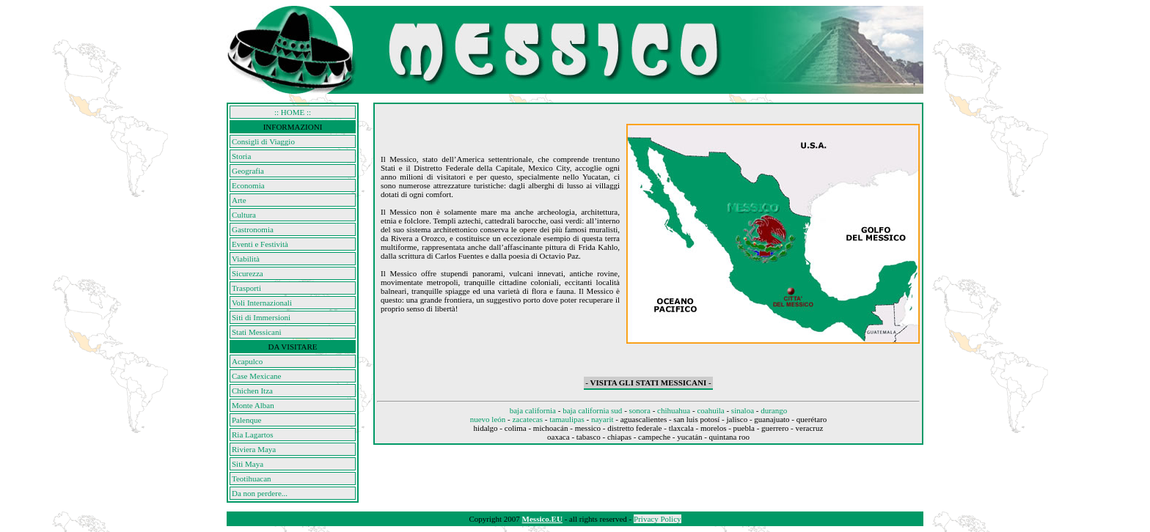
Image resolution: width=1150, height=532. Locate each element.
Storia (241, 156)
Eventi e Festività (260, 244)
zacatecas (527, 419)
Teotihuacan (251, 478)
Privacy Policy (657, 518)
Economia (248, 185)
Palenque (246, 419)
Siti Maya (247, 463)
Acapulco (247, 361)
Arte (239, 200)
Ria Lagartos (253, 434)
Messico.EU (542, 518)
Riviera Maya (254, 449)
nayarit (602, 419)
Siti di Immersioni (261, 317)
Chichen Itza (252, 390)
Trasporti (246, 288)
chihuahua (673, 410)
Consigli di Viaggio (263, 141)
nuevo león (488, 419)
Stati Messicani (257, 332)
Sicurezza (247, 273)
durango (774, 410)
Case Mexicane (257, 376)
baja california (533, 410)
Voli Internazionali (262, 302)
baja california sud (592, 410)
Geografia (248, 170)
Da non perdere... (260, 493)
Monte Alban (253, 405)
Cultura (244, 214)
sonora (640, 410)
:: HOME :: (292, 112)
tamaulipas (567, 419)
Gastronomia (253, 229)
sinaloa (742, 410)
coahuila (710, 410)
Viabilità (246, 258)
